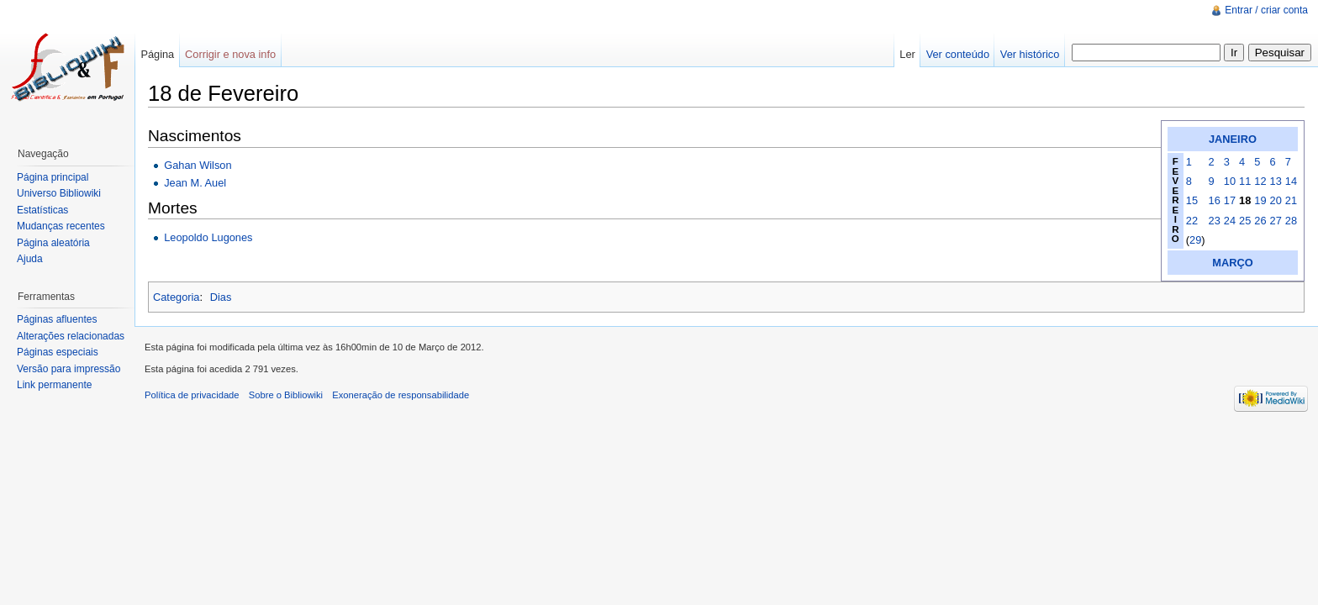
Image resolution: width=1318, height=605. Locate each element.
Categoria (176, 297)
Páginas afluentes (57, 319)
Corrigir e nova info (230, 54)
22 (1192, 220)
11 (1245, 181)
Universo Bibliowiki (59, 193)
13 (1276, 181)
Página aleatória (53, 243)
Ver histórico (1029, 54)
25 (1245, 220)
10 (1230, 181)
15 (1192, 200)
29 (1195, 240)
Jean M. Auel (195, 182)
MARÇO (1232, 262)
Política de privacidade (192, 395)
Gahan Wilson (197, 165)
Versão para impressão (68, 369)
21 (1291, 200)
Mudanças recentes (61, 226)
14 (1291, 181)
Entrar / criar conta (1266, 10)
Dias (221, 297)
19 (1260, 200)
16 (1214, 200)
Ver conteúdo (957, 54)
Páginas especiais (57, 352)
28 (1291, 220)
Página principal (52, 177)
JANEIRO (1233, 139)
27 (1276, 220)
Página (157, 54)
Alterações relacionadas (70, 336)
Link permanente (54, 385)
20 (1276, 200)
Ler (907, 54)
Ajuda (30, 259)
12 (1260, 181)
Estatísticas (42, 210)
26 (1260, 220)
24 (1230, 220)
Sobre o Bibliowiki (286, 395)
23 (1214, 220)
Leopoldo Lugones (208, 237)
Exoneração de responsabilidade (400, 395)
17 (1230, 200)
